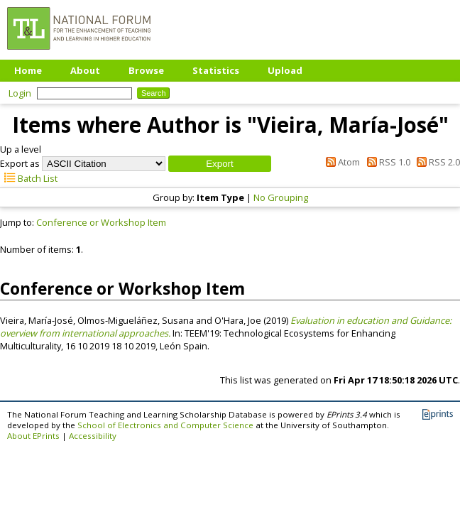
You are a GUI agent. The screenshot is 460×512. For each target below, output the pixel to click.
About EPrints (33, 435)
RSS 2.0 (436, 162)
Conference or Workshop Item (101, 222)
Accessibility (92, 435)
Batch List (29, 178)
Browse (146, 70)
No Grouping (280, 197)
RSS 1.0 (386, 162)
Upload (285, 70)
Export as (20, 163)
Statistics (215, 70)
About (85, 70)
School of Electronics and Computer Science (165, 425)
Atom (341, 162)
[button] (219, 164)
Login (20, 93)
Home (28, 70)
